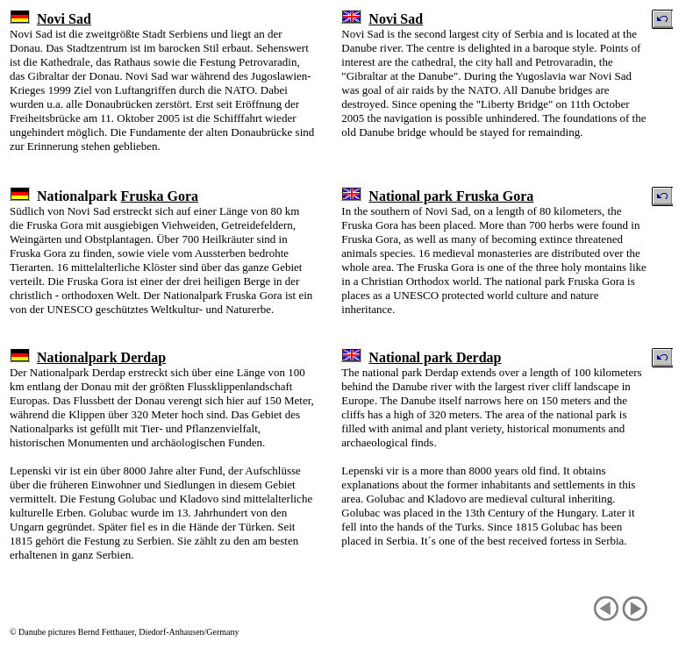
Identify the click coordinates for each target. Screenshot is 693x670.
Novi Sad (64, 18)
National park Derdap (434, 357)
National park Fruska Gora (450, 196)
